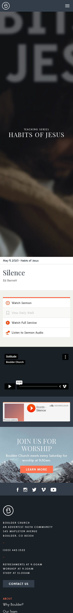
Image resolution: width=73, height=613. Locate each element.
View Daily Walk (23, 313)
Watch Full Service (24, 323)
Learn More (36, 469)
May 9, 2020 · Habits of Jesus (21, 260)
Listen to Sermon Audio (27, 333)
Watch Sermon (22, 303)
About (7, 599)
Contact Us (18, 584)
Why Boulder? (13, 605)
